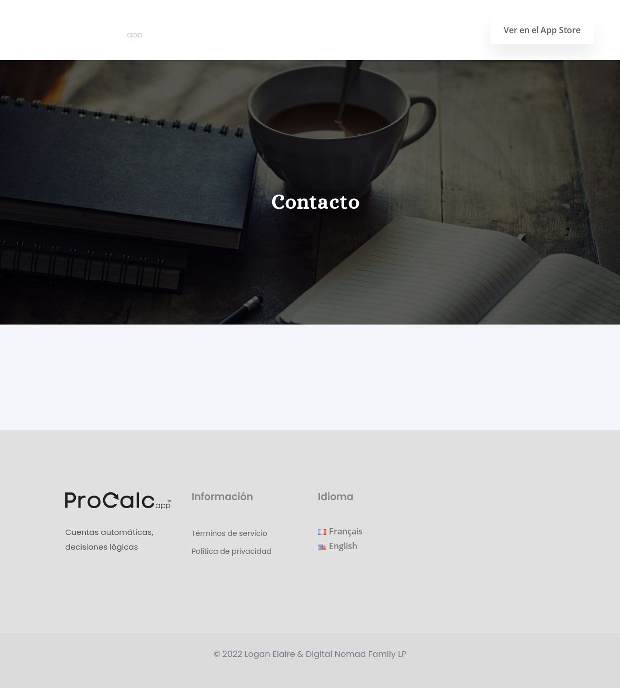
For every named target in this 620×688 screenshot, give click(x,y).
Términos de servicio (229, 533)
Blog (400, 30)
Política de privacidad (232, 551)
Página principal (334, 30)
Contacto (449, 30)
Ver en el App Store (542, 30)
